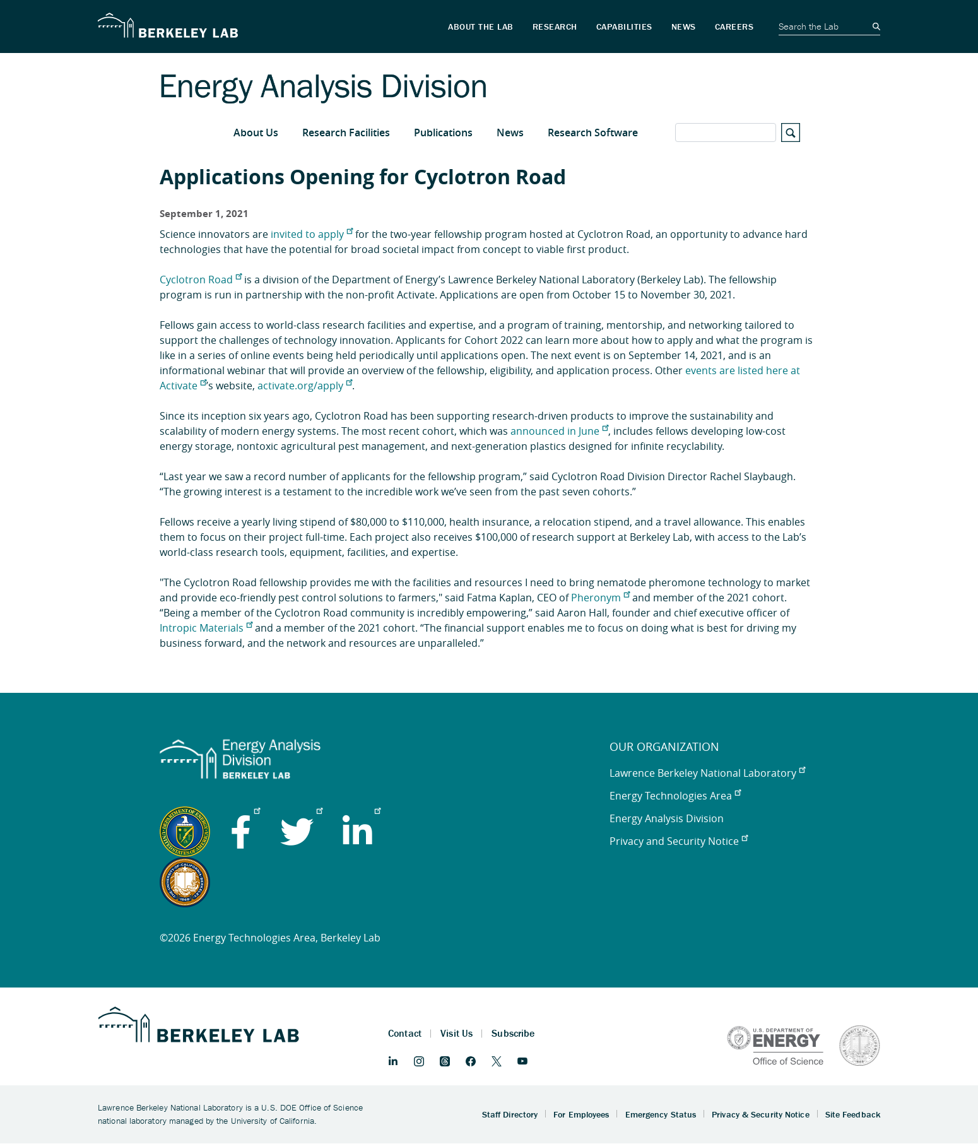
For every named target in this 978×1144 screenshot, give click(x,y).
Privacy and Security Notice (679, 841)
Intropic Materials (206, 628)
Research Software (593, 132)
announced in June (559, 431)
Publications (443, 132)
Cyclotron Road (201, 279)
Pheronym (600, 597)
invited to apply (312, 234)
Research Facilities (346, 132)
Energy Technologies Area (675, 796)
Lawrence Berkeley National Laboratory (707, 773)
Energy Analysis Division (667, 818)
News (510, 132)
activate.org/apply (304, 385)
